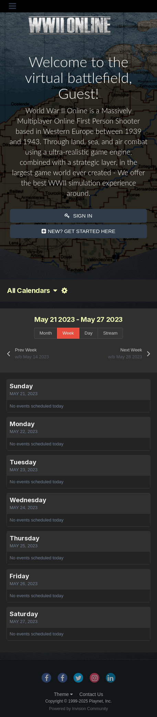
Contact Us (91, 694)
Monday (22, 424)
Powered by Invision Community (78, 708)
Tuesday (23, 462)
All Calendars (32, 290)
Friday (19, 576)
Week (68, 333)
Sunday (21, 386)
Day (88, 333)
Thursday (25, 538)
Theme (63, 694)
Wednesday (28, 500)
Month (46, 333)
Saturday (24, 614)
